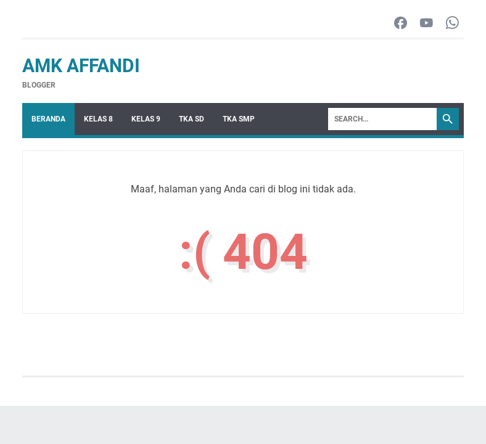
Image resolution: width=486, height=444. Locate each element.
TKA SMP (239, 119)
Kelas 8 (98, 119)
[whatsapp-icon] (452, 24)
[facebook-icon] (400, 24)
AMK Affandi (81, 65)
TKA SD (191, 119)
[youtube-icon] (426, 24)
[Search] (382, 119)
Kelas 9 (145, 119)
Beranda (48, 119)
